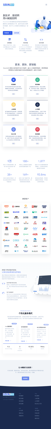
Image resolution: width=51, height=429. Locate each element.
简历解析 (21, 395)
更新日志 (21, 413)
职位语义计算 (38, 403)
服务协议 (37, 418)
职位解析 (37, 395)
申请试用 (7, 33)
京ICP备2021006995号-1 (9, 397)
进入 (13, 118)
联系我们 (25, 378)
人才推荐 (37, 401)
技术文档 (16, 33)
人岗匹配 (37, 398)
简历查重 (21, 401)
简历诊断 (21, 403)
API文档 (21, 410)
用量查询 (21, 415)
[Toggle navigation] (46, 4)
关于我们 (37, 410)
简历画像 (21, 398)
